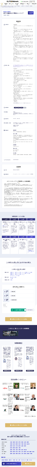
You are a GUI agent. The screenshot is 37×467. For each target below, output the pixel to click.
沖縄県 (31, 453)
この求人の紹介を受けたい (30, 13)
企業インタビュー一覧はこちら (30, 416)
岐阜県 (11, 447)
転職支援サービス (23, 4)
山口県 (22, 451)
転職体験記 (5, 4)
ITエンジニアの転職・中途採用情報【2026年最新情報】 (10, 333)
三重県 (19, 447)
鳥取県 (11, 451)
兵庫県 (19, 449)
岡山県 (17, 451)
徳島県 (25, 451)
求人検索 (2, 4)
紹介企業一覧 (17, 4)
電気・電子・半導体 (13, 277)
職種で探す (3, 457)
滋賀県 (11, 449)
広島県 (19, 451)
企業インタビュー (11, 4)
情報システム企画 (27, 273)
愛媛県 (30, 451)
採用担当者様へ (34, 4)
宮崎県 (25, 453)
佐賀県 (14, 453)
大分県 (22, 453)
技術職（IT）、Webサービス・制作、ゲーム (17, 272)
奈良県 (22, 449)
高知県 (33, 451)
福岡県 (11, 453)
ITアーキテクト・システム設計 (15, 275)
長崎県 (17, 453)
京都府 (14, 449)
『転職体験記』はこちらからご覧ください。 (31, 251)
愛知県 (17, 447)
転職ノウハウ (29, 4)
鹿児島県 (28, 453)
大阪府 (17, 449)
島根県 (14, 451)
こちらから (4, 231)
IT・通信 (11, 278)
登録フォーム (5, 225)
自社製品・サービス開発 (28, 272)
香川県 (28, 451)
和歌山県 (25, 449)
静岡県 (14, 447)
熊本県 (19, 453)
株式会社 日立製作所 (6, 11)
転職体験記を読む (7, 370)
